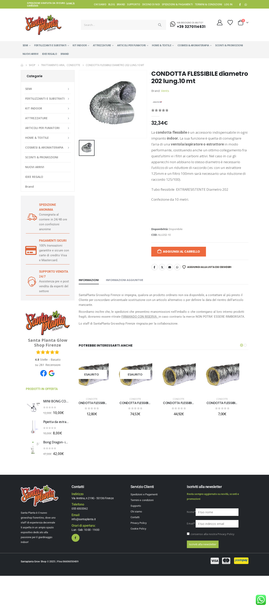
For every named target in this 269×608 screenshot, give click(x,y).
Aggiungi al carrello (181, 251)
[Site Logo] (43, 24)
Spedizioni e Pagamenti (144, 494)
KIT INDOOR (80, 45)
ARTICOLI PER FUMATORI (131, 45)
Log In (228, 4)
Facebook (154, 267)
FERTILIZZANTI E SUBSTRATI (50, 45)
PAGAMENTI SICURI (52, 240)
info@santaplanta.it (84, 519)
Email (170, 267)
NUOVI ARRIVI (30, 54)
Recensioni (49, 365)
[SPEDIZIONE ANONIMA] (31, 217)
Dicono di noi (151, 4)
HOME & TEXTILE (161, 45)
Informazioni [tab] (89, 280)
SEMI (25, 45)
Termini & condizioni (208, 4)
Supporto (133, 4)
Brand (121, 4)
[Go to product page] (33, 406)
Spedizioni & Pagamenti (177, 4)
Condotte (98, 399)
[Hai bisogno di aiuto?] (187, 24)
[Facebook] (240, 4)
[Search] (160, 25)
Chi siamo (100, 4)
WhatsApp (245, 4)
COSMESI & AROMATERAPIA (193, 45)
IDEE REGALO (49, 54)
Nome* (191, 512)
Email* (191, 523)
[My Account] (219, 22)
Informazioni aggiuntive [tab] (124, 280)
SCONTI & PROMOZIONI (229, 45)
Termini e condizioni (142, 500)
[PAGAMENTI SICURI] (31, 250)
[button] (241, 345)
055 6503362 (80, 508)
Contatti (135, 517)
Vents (165, 91)
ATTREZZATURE (102, 45)
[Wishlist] (230, 22)
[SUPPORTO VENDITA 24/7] (31, 281)
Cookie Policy (138, 528)
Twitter (162, 267)
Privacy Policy (139, 522)
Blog (111, 4)
